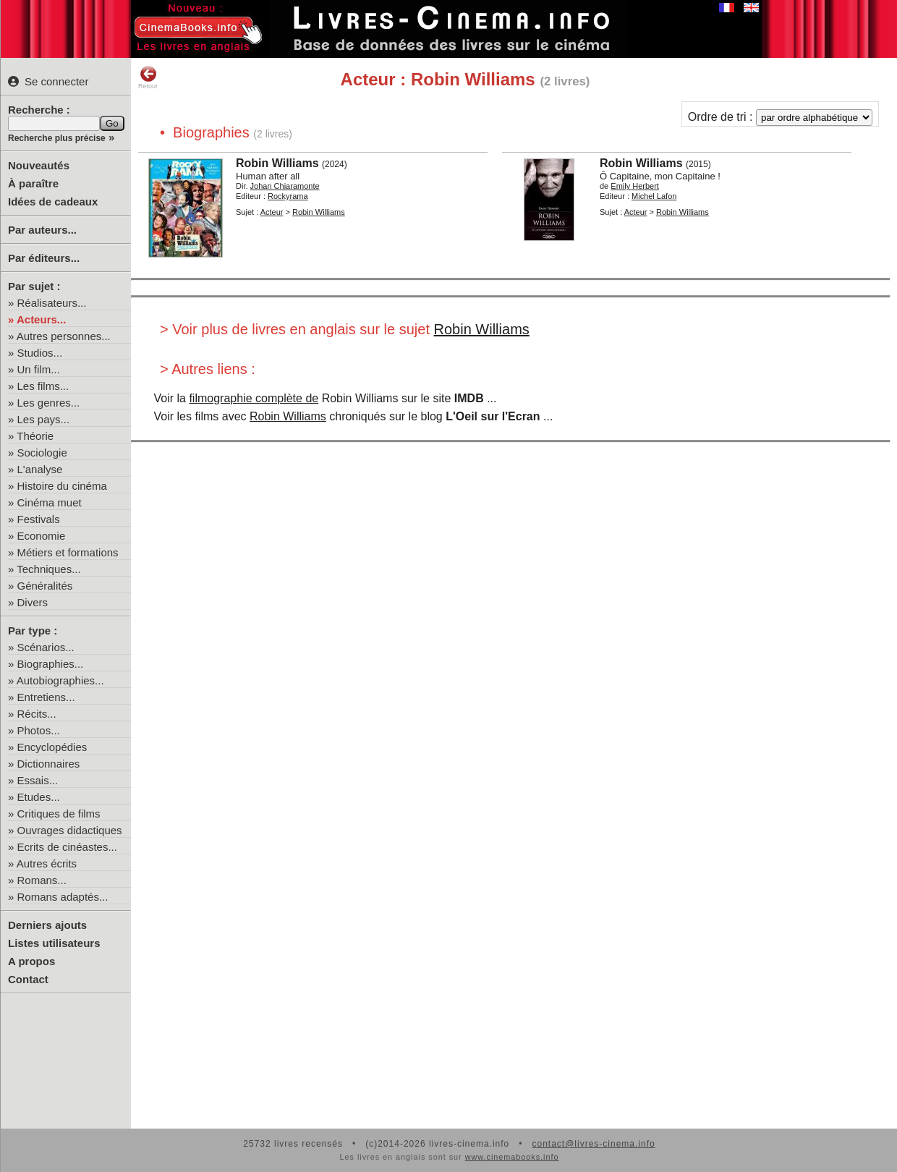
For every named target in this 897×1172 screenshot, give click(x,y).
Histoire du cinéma (62, 486)
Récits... (36, 714)
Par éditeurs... (44, 258)
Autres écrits (47, 863)
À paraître (33, 183)
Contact (28, 979)
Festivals (38, 519)
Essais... (38, 780)
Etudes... (38, 797)
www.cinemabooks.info (512, 1156)
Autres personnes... (64, 336)
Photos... (38, 730)
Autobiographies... (60, 680)
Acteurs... (41, 319)
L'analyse (40, 469)
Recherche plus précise (57, 138)
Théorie (35, 436)
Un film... (38, 369)
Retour (148, 77)
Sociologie (42, 452)
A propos (31, 961)
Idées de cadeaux (53, 201)
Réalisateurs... (52, 303)
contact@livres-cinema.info (593, 1144)
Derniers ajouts (47, 925)
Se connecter (48, 81)
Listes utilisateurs (54, 943)
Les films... (43, 386)
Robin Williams (482, 329)
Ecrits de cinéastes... (67, 847)
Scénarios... (46, 647)
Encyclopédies (52, 747)
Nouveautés (38, 165)
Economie (41, 536)
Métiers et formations (68, 552)
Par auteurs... (42, 230)
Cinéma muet (49, 502)
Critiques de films (59, 813)
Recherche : (39, 109)
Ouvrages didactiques (69, 830)
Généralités (45, 585)
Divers (32, 602)
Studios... (40, 353)
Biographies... (50, 664)
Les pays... (43, 419)
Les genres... (48, 402)
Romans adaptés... (63, 897)
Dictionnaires (48, 763)
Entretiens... (46, 697)
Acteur (272, 212)
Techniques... (48, 569)
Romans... (42, 880)
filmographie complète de (253, 398)
